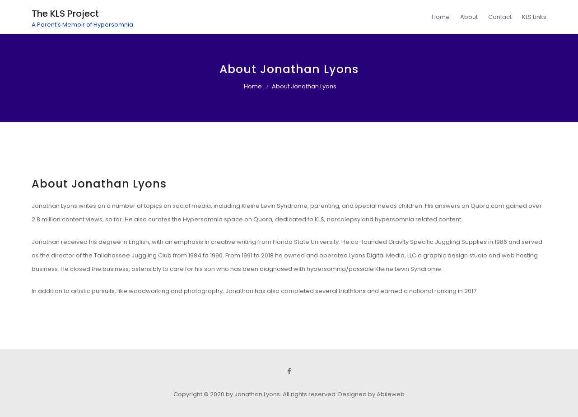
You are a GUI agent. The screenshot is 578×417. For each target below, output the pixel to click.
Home (441, 17)
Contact (500, 17)
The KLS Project (65, 13)
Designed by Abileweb (371, 394)
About (469, 17)
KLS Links (534, 17)
